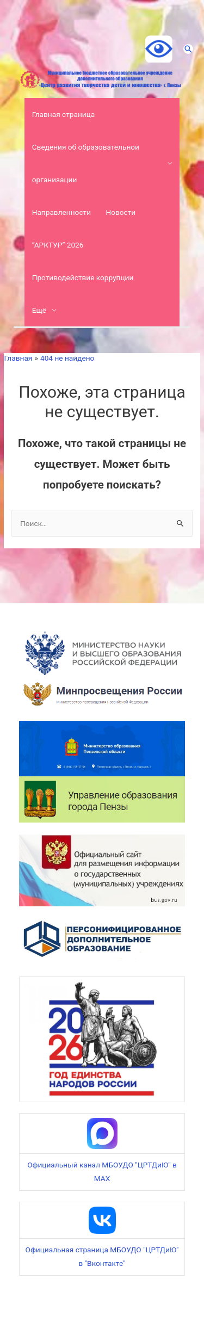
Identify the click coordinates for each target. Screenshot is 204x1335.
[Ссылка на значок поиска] (188, 49)
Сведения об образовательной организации (85, 163)
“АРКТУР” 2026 (58, 244)
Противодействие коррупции (83, 277)
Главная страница (63, 114)
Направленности (61, 212)
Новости (120, 212)
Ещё (39, 310)
